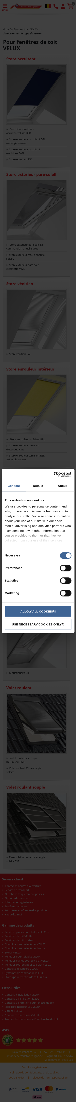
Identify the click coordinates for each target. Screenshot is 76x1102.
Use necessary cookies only (37, 624)
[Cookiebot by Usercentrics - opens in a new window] (54, 474)
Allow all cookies (37, 611)
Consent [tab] (13, 485)
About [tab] (62, 485)
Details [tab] (38, 485)
